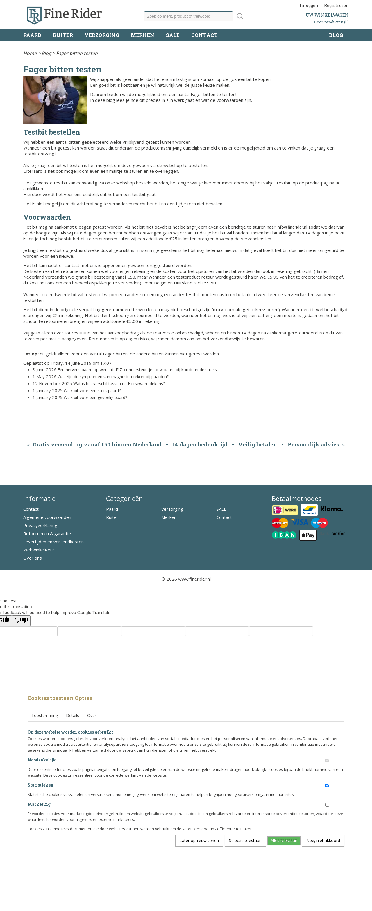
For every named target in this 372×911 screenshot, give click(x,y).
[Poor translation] (21, 620)
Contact (204, 35)
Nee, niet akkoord (323, 840)
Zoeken (239, 16)
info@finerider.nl (292, 227)
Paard (32, 35)
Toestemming (44, 715)
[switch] (327, 760)
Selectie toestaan (245, 840)
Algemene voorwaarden (47, 517)
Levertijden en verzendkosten (53, 542)
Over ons (32, 558)
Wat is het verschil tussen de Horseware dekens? (119, 383)
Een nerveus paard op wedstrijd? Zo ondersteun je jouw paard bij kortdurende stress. (138, 369)
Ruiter (63, 35)
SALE (173, 35)
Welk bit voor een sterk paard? (92, 390)
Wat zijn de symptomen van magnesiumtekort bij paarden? (113, 376)
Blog (336, 35)
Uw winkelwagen (327, 15)
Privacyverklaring (40, 525)
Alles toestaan (284, 840)
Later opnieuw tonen (199, 840)
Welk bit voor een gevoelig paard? (95, 397)
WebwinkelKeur (38, 550)
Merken (142, 35)
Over (91, 715)
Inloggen (309, 5)
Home (30, 53)
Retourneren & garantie (47, 533)
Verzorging (102, 35)
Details (72, 715)
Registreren (336, 5)
